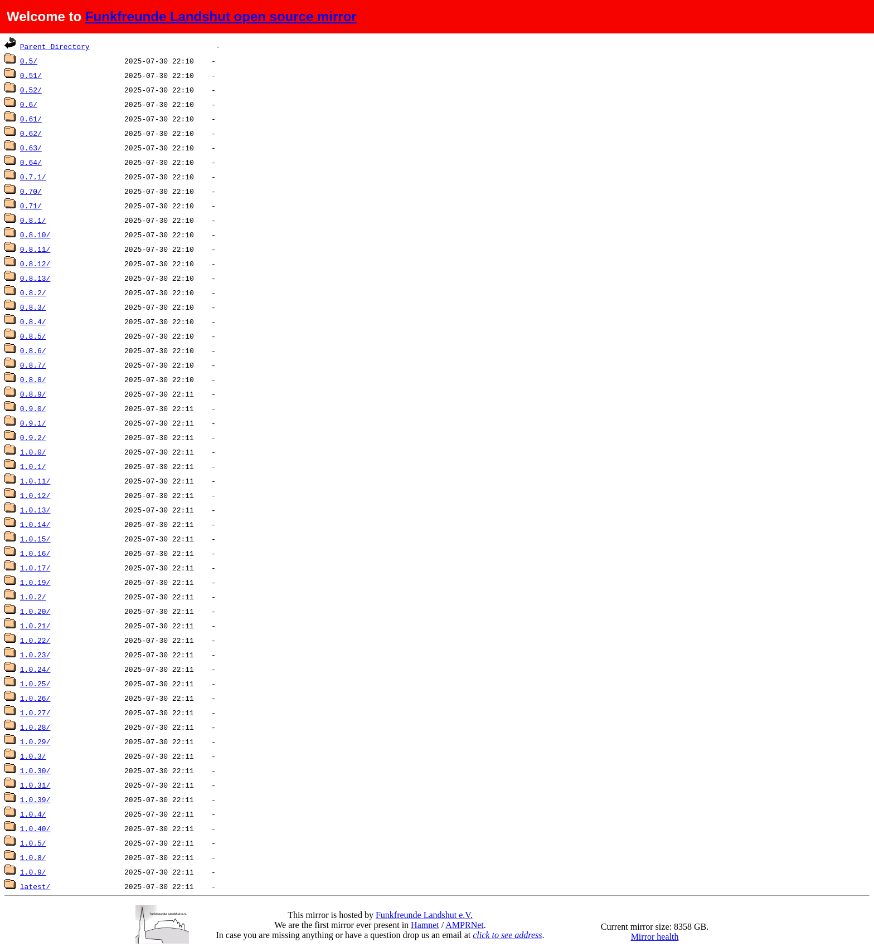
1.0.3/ (33, 756)
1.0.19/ (35, 582)
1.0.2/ (33, 597)
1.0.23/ (35, 655)
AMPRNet (464, 925)
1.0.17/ (35, 568)
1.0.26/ (35, 698)
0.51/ (31, 75)
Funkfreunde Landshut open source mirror (221, 16)
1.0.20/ (35, 611)
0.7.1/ (33, 177)
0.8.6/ (33, 350)
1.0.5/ (33, 843)
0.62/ (31, 133)
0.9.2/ (33, 437)
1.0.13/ (35, 510)
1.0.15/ (35, 539)
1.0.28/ (35, 727)
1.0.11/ (35, 481)
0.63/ (31, 148)
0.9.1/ (33, 423)
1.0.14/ (35, 524)
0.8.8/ (33, 379)
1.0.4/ (33, 814)
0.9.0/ (33, 408)
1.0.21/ (35, 626)
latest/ (35, 886)
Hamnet (425, 925)
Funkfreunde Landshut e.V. (424, 915)
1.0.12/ (35, 495)
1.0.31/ (35, 785)
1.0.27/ (35, 712)
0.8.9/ (33, 394)
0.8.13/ (35, 278)
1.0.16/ (35, 553)
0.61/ (31, 119)
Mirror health (655, 936)
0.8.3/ (33, 307)
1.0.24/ (35, 669)
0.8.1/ (33, 220)
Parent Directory (55, 46)
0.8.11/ (35, 249)
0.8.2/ (33, 292)
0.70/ (31, 191)
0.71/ (31, 206)
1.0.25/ (35, 683)
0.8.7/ (33, 365)
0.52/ (31, 90)
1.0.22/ (35, 640)
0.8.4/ (33, 321)
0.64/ (31, 162)
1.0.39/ (35, 799)
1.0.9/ (33, 872)
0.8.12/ (35, 263)
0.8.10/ (35, 235)
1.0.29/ (35, 741)
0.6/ (28, 104)
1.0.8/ (33, 857)
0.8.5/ (33, 336)
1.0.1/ (33, 466)
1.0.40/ (35, 828)
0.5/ (28, 61)
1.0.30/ (35, 770)
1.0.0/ (33, 452)
